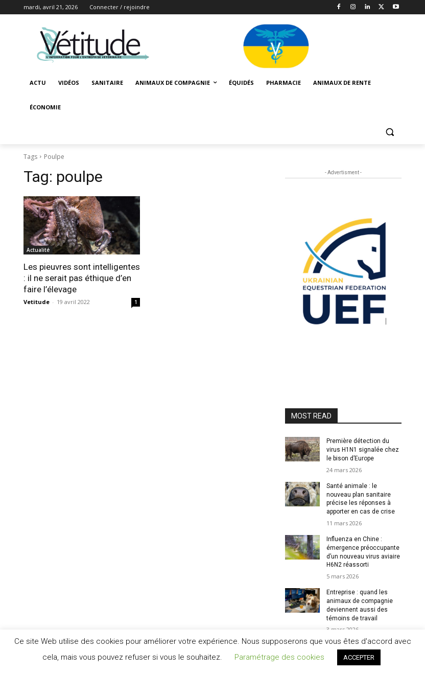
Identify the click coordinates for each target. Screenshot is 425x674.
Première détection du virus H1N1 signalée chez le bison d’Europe (362, 449)
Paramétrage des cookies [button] (279, 657)
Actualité (38, 249)
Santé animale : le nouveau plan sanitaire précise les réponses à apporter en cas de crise (360, 498)
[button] (389, 132)
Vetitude (36, 302)
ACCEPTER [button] (358, 657)
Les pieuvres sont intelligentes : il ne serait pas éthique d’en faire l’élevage (81, 278)
